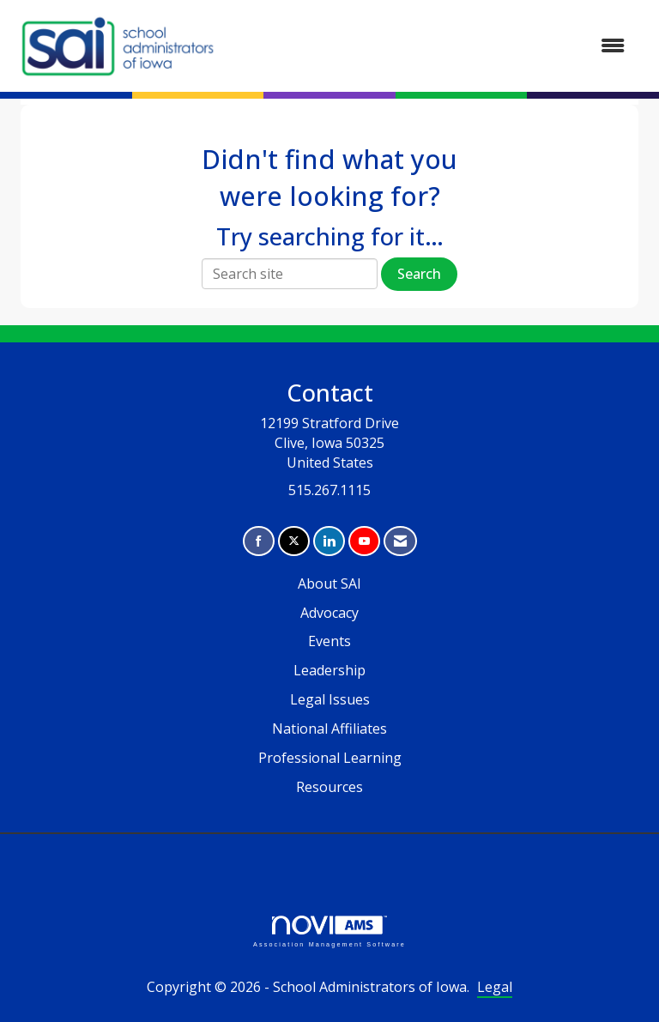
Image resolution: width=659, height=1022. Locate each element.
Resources (329, 786)
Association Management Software (329, 931)
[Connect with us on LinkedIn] (329, 541)
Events (329, 641)
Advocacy (329, 612)
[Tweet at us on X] (294, 541)
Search (419, 273)
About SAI (329, 583)
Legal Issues (330, 699)
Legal (494, 986)
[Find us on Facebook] (259, 541)
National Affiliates (329, 728)
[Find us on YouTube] (364, 541)
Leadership (329, 670)
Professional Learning (330, 757)
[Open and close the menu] (431, 45)
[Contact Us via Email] (400, 541)
